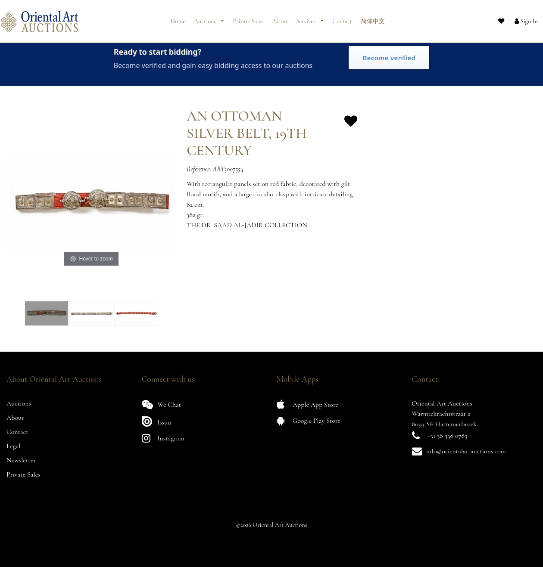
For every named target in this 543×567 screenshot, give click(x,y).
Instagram (163, 438)
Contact (342, 18)
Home (178, 18)
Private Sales (248, 18)
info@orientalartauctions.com (466, 451)
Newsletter (21, 460)
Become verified (388, 57)
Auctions (205, 18)
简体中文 (373, 18)
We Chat (161, 404)
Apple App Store (307, 404)
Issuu (157, 421)
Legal (13, 446)
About (279, 18)
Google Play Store (308, 420)
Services (306, 18)
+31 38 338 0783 (447, 435)
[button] (519, 18)
